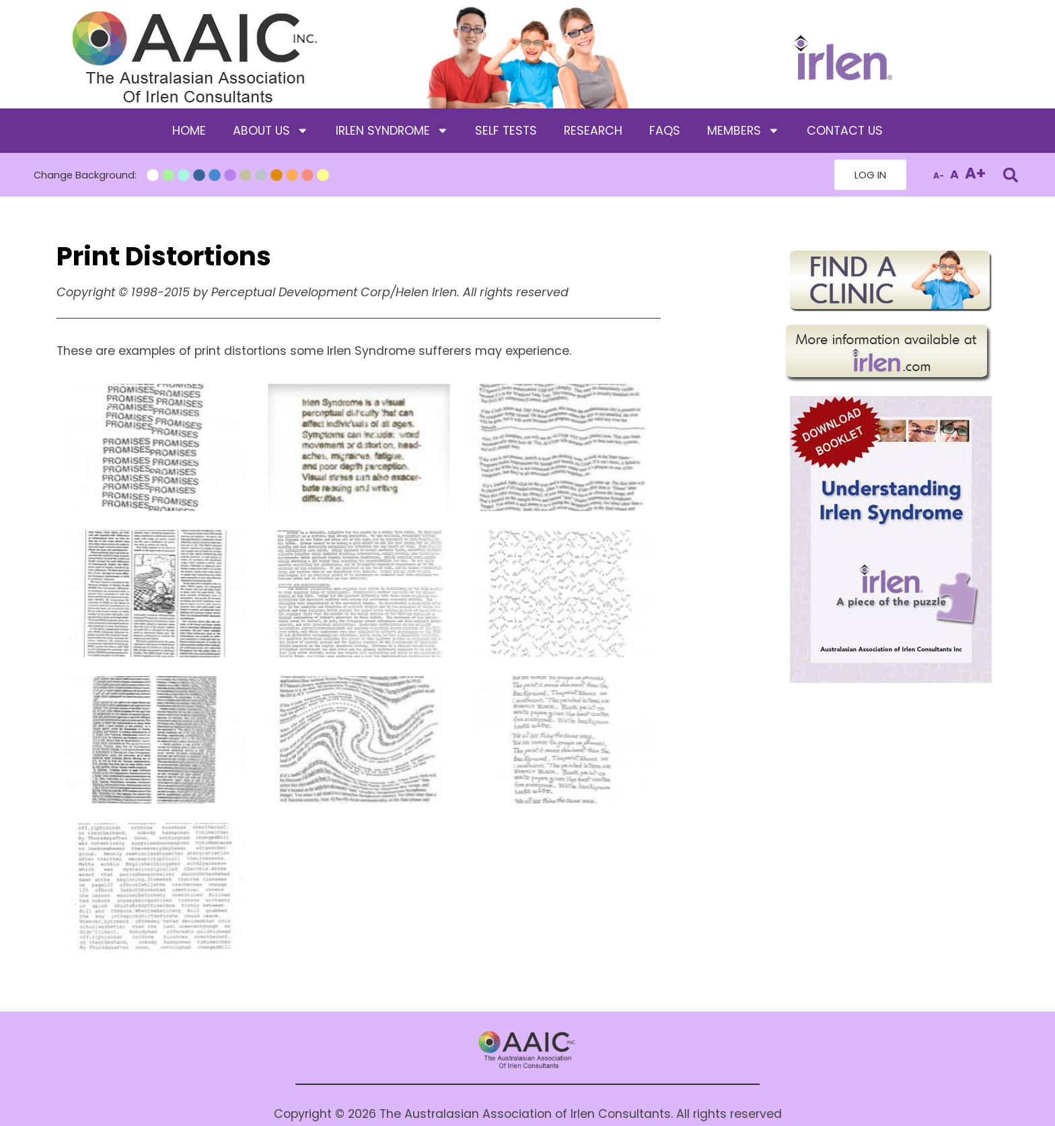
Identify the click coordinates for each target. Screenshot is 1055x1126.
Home (189, 131)
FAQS (664, 131)
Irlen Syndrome (392, 130)
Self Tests (506, 131)
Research (593, 131)
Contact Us (845, 131)
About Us (271, 130)
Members (743, 130)
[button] (1010, 175)
